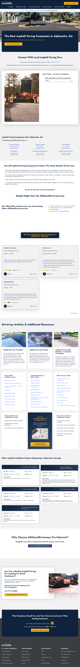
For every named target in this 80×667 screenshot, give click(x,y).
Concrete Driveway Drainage (62, 397)
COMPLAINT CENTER (26, 660)
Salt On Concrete (60, 403)
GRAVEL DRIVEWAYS (6, 660)
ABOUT (42, 651)
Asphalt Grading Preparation (10, 393)
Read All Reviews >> (74, 313)
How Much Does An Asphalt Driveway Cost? (13, 383)
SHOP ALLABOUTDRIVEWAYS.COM (68, 651)
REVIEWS (23, 663)
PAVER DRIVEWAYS (6, 657)
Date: (26, 471)
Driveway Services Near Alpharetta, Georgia (37, 10)
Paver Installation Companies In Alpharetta (65, 428)
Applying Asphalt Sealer (35, 389)
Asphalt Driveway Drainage (10, 399)
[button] (11, 7)
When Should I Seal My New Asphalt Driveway (39, 407)
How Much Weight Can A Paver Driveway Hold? (66, 405)
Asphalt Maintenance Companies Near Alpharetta (11, 424)
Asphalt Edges (7, 390)
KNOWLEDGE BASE (65, 657)
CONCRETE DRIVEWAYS (7, 654)
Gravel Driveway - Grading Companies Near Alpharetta (64, 434)
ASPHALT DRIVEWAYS (6, 651)
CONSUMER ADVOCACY (46, 657)
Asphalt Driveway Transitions (10, 402)
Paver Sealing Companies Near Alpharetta (65, 431)
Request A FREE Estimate (13, 44)
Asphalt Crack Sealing (35, 404)
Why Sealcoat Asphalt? (35, 380)
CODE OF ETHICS (25, 657)
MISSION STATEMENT (45, 663)
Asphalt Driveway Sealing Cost (36, 401)
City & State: (6, 471)
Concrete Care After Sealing (62, 383)
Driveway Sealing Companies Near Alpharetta (14, 428)
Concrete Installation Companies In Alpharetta (63, 421)
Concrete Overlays (60, 395)
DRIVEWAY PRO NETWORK (7, 663)
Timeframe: (5, 474)
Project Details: (6, 477)
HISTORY (43, 654)
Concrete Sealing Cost (61, 385)
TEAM (42, 660)
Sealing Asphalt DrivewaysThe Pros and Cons (35, 386)
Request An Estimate (71, 3)
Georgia (26, 10)
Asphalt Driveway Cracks (35, 383)
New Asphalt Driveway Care (10, 404)
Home (23, 10)
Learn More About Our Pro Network (16, 595)
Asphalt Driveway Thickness (10, 396)
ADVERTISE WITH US (65, 663)
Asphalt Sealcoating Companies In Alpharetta (14, 420)
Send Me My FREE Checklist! (40, 630)
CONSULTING (64, 660)
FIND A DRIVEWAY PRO (65, 654)
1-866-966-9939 (55, 62)
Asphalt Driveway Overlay (35, 395)
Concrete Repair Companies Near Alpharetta (66, 425)
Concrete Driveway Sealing (62, 400)
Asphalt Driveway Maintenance (36, 392)
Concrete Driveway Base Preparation (63, 388)
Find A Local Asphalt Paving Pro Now (40, 546)
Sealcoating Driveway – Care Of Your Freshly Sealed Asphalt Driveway (39, 398)
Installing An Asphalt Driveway (10, 380)
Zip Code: (27, 474)
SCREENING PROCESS (26, 654)
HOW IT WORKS (25, 651)
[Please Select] (59, 80)
